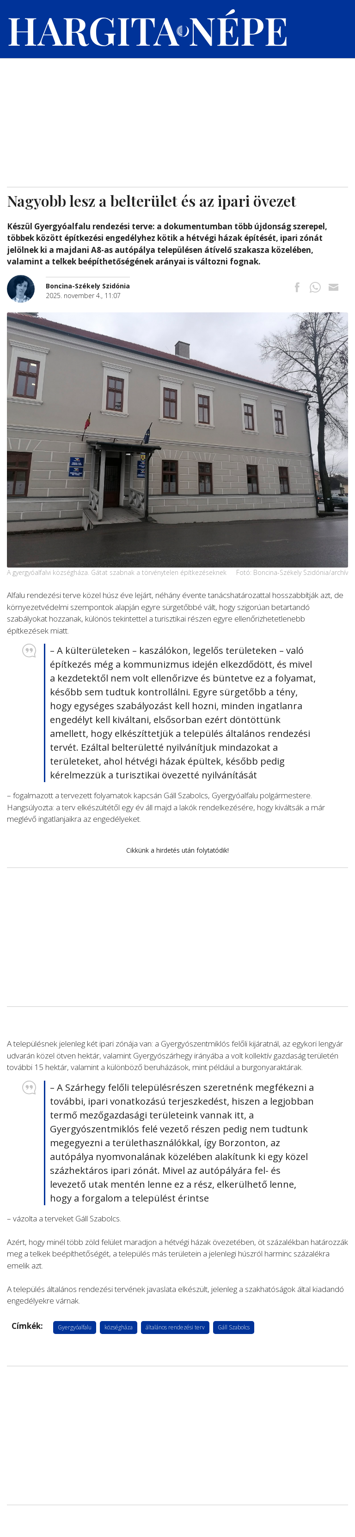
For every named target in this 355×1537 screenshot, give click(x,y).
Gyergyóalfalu (75, 1327)
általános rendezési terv (175, 1327)
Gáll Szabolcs (234, 1327)
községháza (118, 1327)
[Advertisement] (177, 117)
